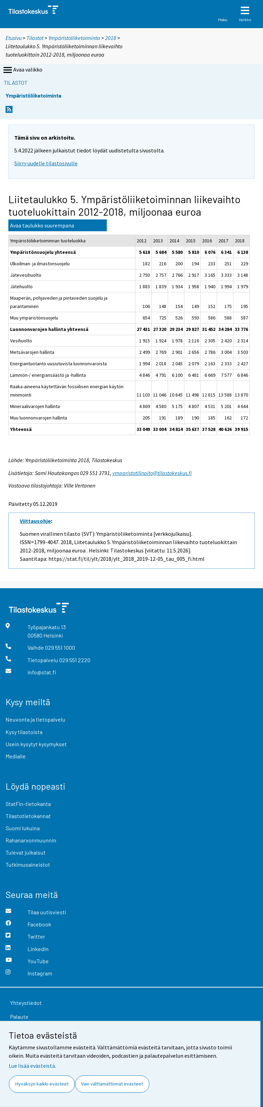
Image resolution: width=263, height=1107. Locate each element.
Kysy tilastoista (24, 732)
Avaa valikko (22, 70)
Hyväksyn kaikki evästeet (42, 1084)
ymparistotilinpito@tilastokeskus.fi (152, 472)
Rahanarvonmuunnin (31, 840)
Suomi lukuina (23, 828)
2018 (110, 37)
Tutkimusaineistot (28, 864)
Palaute (19, 1016)
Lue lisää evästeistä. (32, 1065)
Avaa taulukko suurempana (42, 225)
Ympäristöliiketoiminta (74, 37)
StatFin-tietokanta (28, 803)
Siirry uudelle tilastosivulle (46, 163)
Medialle (16, 756)
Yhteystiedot (26, 1002)
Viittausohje (35, 520)
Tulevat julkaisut (26, 852)
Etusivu (14, 37)
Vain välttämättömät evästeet (112, 1084)
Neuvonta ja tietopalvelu (35, 719)
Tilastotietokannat (28, 816)
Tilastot (34, 37)
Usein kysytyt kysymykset (36, 744)
